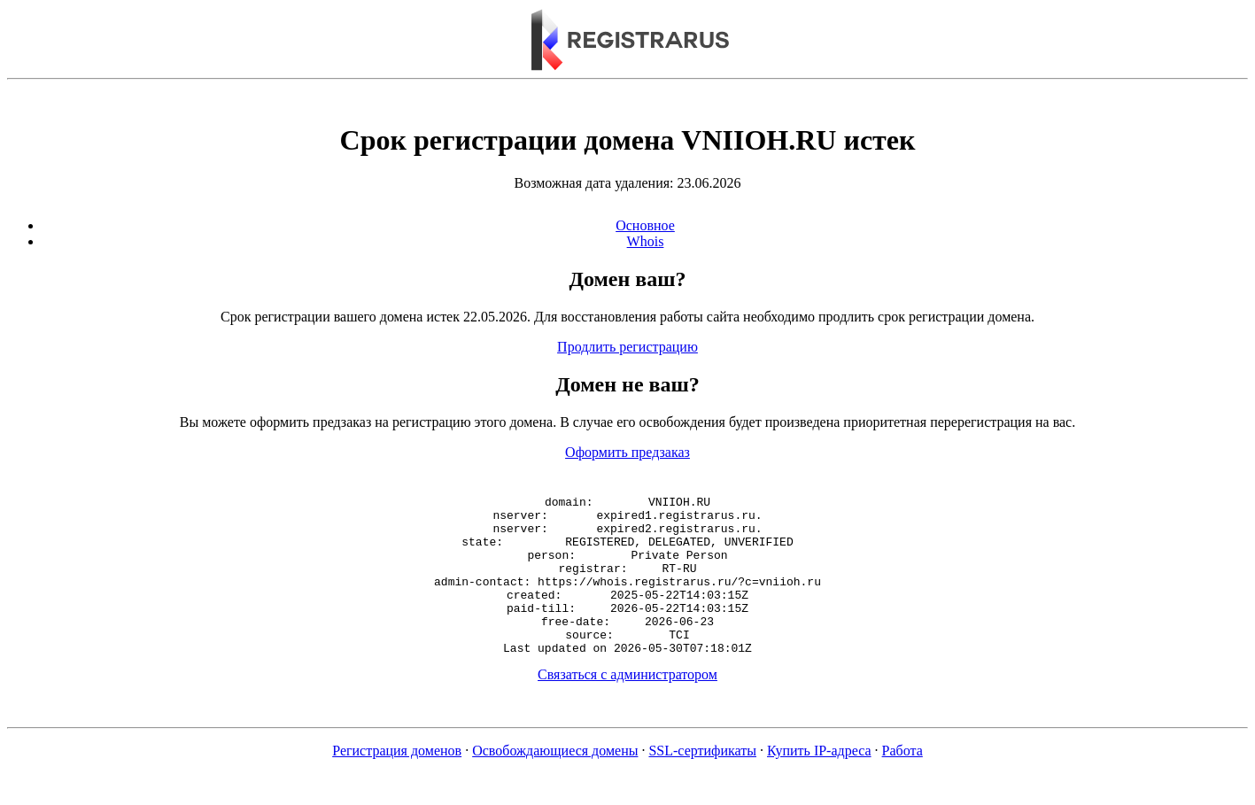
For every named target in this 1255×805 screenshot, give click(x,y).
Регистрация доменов (396, 782)
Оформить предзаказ (627, 452)
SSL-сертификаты (702, 782)
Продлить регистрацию (627, 346)
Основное (645, 225)
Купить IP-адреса (819, 782)
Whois (645, 241)
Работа (902, 782)
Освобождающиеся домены (555, 782)
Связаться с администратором (627, 706)
